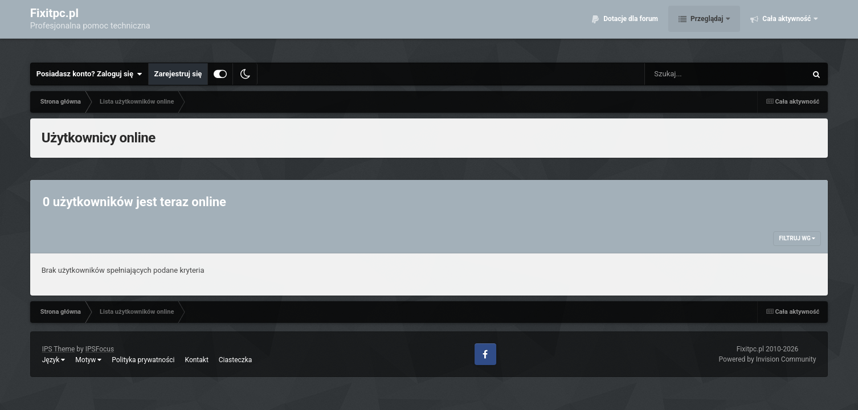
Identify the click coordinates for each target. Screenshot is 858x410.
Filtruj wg (797, 238)
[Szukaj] (699, 74)
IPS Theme (58, 349)
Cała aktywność (786, 28)
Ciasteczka (235, 360)
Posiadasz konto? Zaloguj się (89, 74)
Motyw (88, 360)
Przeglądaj (707, 28)
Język (54, 360)
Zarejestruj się (178, 73)
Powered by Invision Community (767, 359)
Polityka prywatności (143, 360)
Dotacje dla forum (630, 28)
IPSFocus (99, 349)
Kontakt (197, 360)
